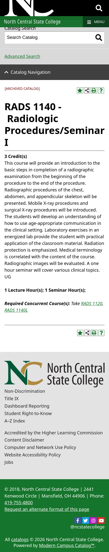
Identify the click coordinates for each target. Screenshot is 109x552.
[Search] (99, 8)
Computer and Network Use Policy (40, 447)
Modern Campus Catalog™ (66, 545)
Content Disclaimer (24, 440)
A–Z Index (14, 421)
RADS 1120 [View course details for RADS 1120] (91, 303)
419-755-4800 (18, 502)
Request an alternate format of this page (46, 509)
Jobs (8, 462)
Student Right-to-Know (28, 413)
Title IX (11, 398)
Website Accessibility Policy (32, 455)
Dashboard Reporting (26, 406)
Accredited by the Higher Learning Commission (53, 433)
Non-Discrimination (24, 391)
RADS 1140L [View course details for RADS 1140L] (16, 310)
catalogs (20, 539)
